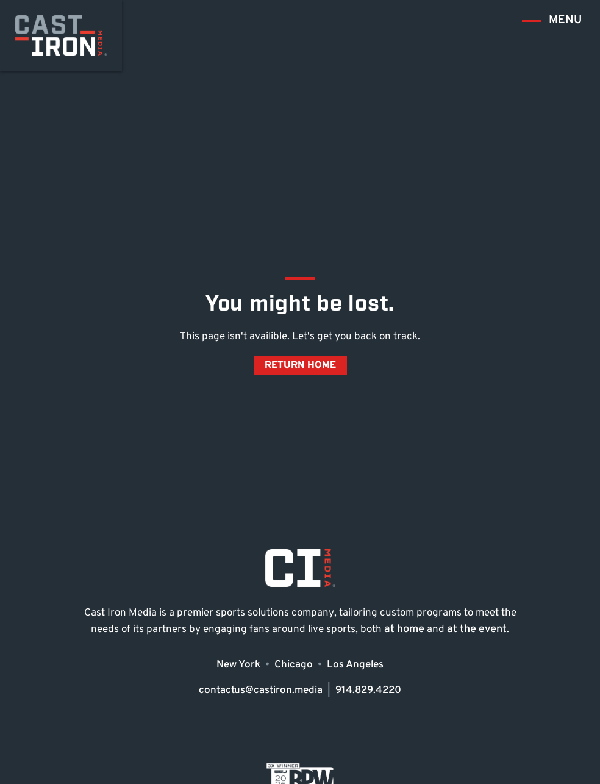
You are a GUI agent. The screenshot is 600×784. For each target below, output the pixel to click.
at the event (477, 629)
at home (404, 629)
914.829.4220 (368, 690)
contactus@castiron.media (261, 690)
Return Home (300, 365)
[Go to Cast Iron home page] (61, 35)
